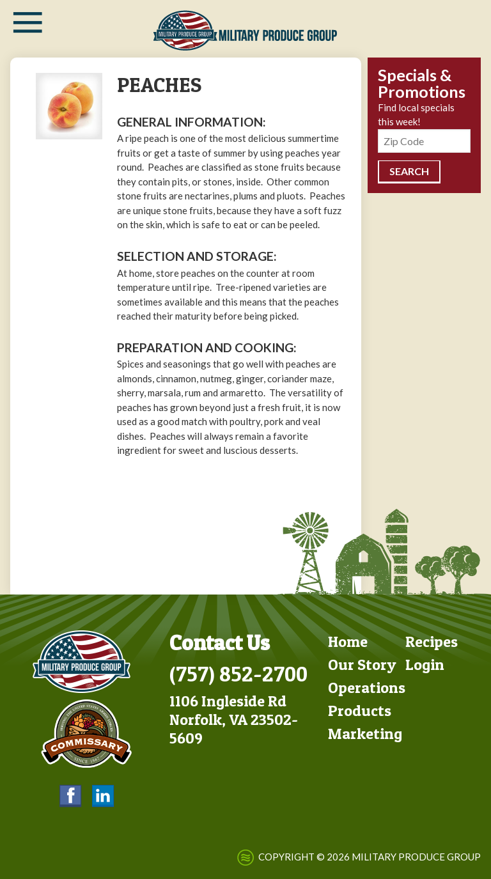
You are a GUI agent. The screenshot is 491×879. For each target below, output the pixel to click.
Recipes (431, 641)
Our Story (362, 664)
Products (359, 710)
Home (348, 641)
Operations (366, 687)
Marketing (365, 733)
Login (424, 664)
